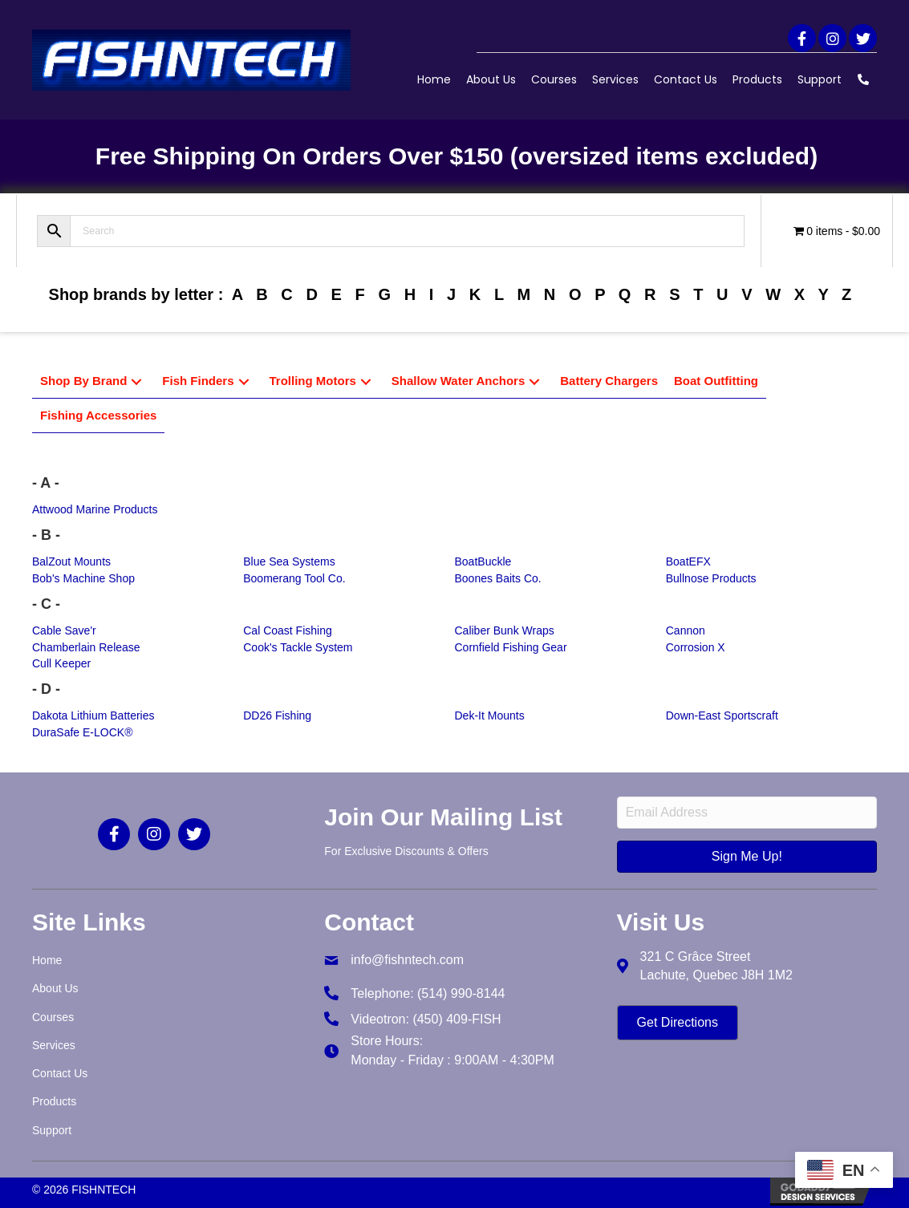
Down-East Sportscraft (722, 715)
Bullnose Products (711, 578)
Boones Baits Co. (498, 578)
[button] (802, 38)
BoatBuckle (483, 561)
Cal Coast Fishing (287, 630)
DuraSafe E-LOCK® (82, 732)
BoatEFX (688, 561)
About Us (491, 79)
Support (819, 79)
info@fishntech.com (407, 960)
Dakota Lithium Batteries (93, 715)
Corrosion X (695, 647)
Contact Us (685, 79)
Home (434, 79)
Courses (554, 79)
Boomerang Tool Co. (294, 578)
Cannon (685, 630)
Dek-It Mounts (490, 715)
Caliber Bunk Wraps (504, 630)
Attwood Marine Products (94, 509)
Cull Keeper (61, 663)
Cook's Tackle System (297, 647)
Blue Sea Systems (289, 561)
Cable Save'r (64, 630)
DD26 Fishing (277, 715)
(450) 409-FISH (456, 1019)
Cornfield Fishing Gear (511, 647)
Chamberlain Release (86, 647)
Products (757, 79)
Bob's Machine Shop (83, 578)
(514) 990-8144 (461, 993)
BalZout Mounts (71, 561)
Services (615, 79)
